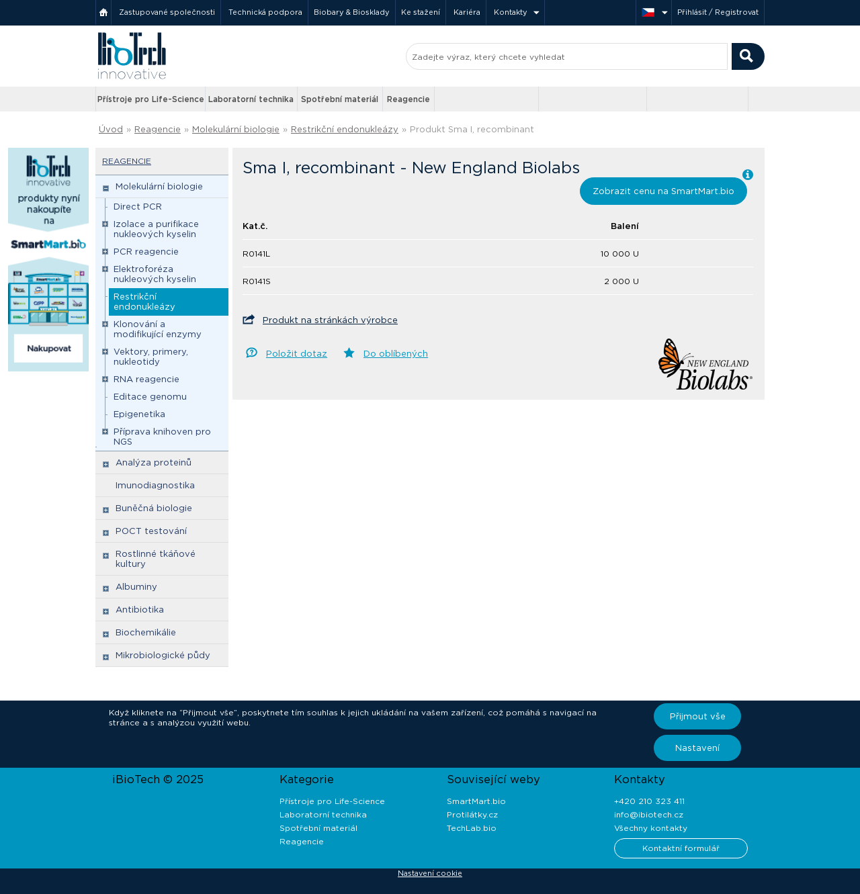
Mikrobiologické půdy (163, 655)
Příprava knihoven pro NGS (162, 437)
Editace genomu (150, 397)
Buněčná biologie (154, 508)
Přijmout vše (698, 716)
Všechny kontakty (650, 828)
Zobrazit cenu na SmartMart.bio (663, 191)
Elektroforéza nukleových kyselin (155, 274)
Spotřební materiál (339, 99)
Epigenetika (139, 414)
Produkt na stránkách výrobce (330, 320)
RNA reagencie (146, 379)
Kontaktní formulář (681, 848)
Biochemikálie (146, 632)
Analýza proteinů (153, 462)
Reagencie (408, 99)
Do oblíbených (395, 354)
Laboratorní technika (251, 99)
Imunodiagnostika (155, 485)
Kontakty (510, 12)
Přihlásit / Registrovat (718, 12)
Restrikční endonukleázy (344, 129)
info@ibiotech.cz (648, 814)
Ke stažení (420, 12)
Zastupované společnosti (167, 12)
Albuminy (136, 587)
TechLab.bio (472, 828)
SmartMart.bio (476, 801)
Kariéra (467, 12)
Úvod (111, 129)
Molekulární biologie (236, 129)
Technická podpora (265, 12)
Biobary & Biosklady (352, 12)
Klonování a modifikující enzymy (158, 329)
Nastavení (697, 748)
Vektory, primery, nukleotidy (151, 357)
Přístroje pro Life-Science (150, 99)
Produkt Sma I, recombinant (472, 129)
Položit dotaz (296, 354)
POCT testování (151, 531)
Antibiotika (140, 610)
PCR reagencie (146, 252)
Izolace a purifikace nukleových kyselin (156, 229)
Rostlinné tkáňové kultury (156, 559)
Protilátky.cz (472, 814)
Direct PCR (138, 207)
